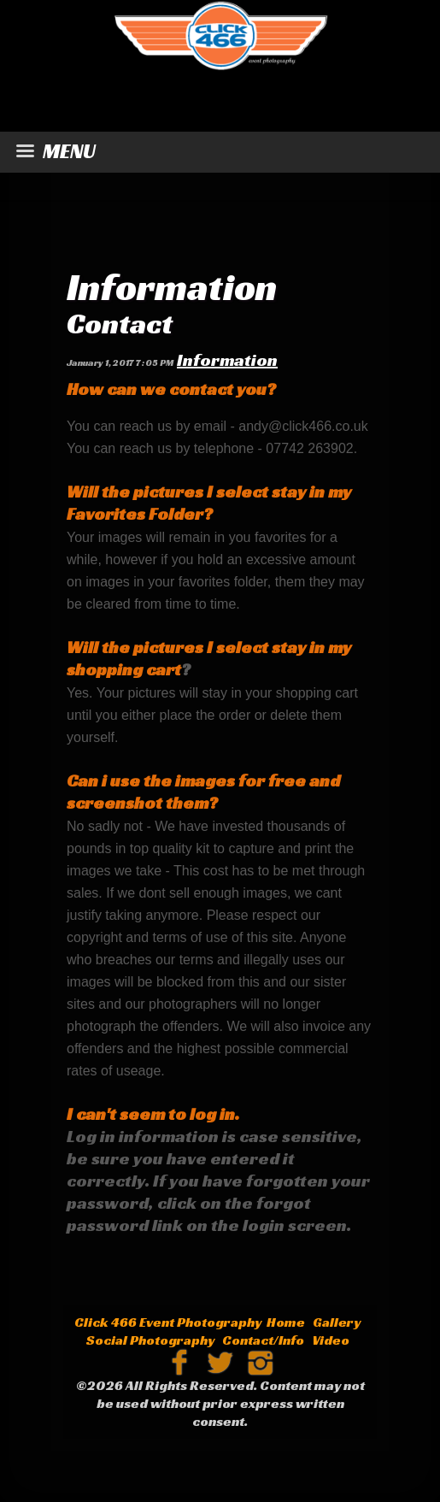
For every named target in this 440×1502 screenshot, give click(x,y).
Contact (120, 323)
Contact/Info (263, 1340)
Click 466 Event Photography (167, 1322)
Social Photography (150, 1340)
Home (286, 1322)
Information (172, 286)
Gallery (337, 1322)
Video (330, 1340)
